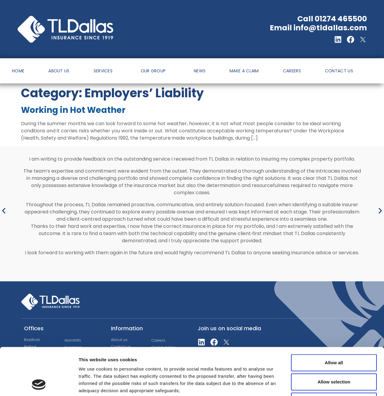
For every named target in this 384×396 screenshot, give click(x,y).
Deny (334, 356)
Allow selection (333, 337)
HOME (18, 71)
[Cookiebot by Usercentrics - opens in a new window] (39, 384)
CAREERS (292, 71)
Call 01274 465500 (332, 19)
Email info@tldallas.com (318, 28)
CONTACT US (339, 71)
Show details (315, 384)
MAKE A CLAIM (244, 71)
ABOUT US (58, 71)
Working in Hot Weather (73, 110)
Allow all (334, 318)
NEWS (200, 71)
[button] (4, 211)
